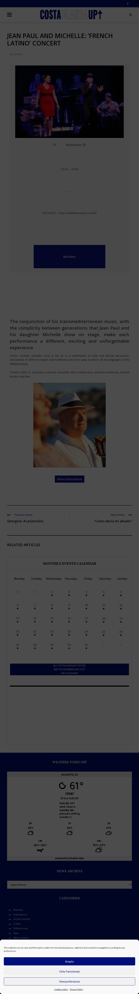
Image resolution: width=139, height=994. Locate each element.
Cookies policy (61, 989)
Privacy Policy (76, 989)
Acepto (69, 961)
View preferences (69, 981)
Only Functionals (69, 971)
